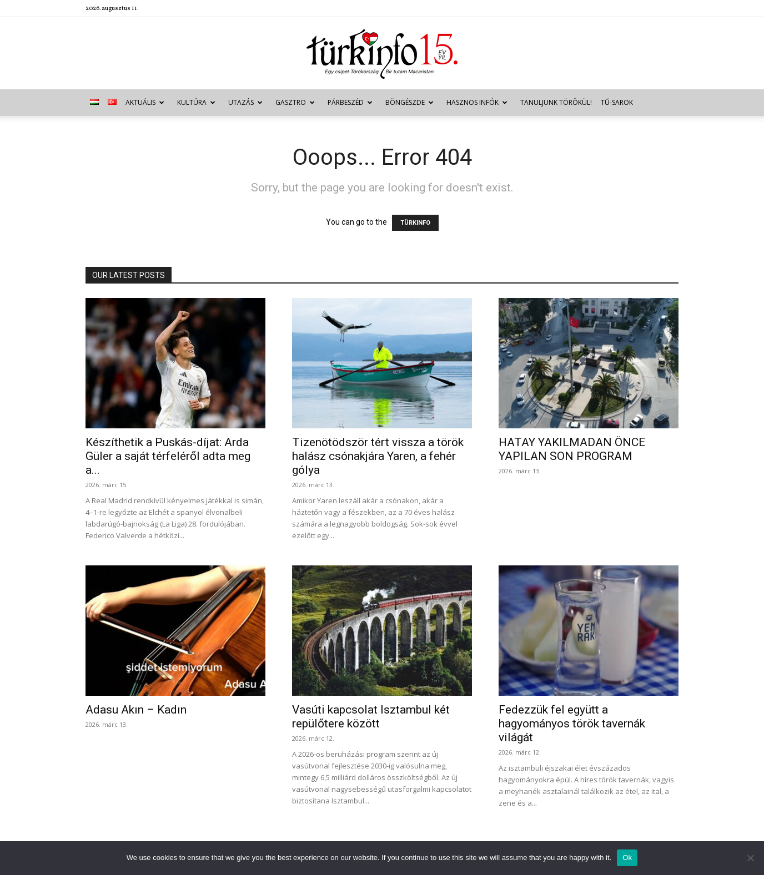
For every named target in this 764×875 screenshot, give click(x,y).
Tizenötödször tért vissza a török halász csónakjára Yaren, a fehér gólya (378, 456)
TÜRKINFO (415, 222)
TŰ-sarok (617, 102)
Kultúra (196, 102)
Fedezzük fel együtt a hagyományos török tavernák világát (572, 723)
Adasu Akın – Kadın (136, 709)
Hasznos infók (476, 102)
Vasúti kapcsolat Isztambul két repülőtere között (371, 716)
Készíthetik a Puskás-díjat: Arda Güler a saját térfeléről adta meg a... (168, 456)
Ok (627, 857)
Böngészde (409, 102)
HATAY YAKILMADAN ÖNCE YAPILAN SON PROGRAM (572, 449)
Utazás (245, 102)
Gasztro (295, 102)
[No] (750, 857)
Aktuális (144, 102)
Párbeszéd (350, 102)
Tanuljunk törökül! (556, 102)
